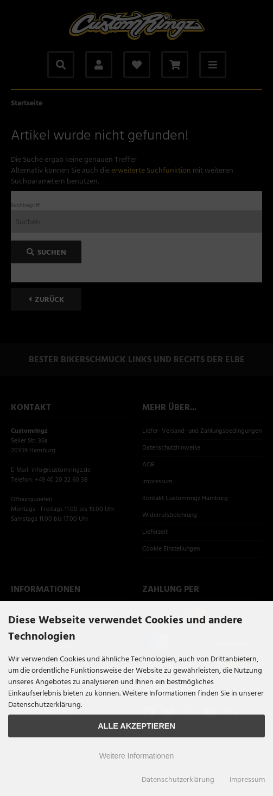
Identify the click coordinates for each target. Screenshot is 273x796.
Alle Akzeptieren (136, 726)
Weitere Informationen (136, 755)
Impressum (247, 779)
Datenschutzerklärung (178, 779)
